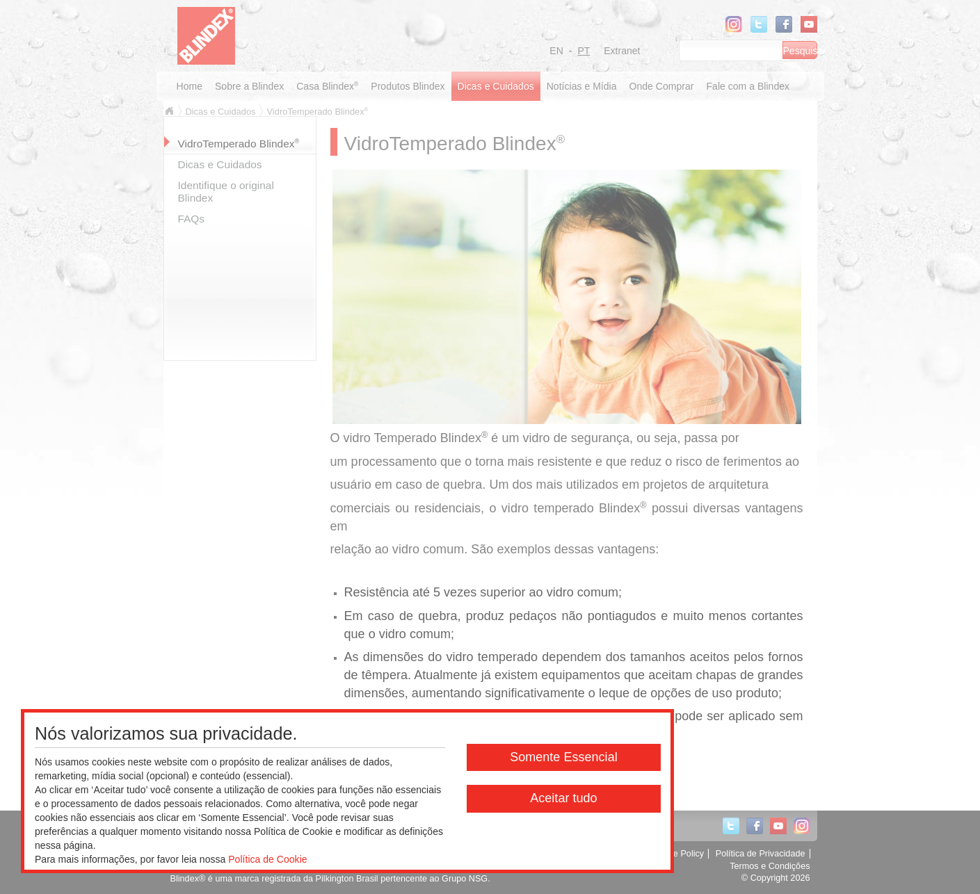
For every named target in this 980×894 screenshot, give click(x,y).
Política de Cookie (267, 859)
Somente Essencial (564, 757)
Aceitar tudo (563, 798)
